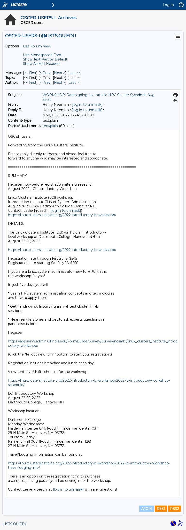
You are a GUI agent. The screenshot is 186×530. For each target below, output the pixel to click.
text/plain (50, 126)
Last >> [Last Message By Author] (75, 82)
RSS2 (174, 509)
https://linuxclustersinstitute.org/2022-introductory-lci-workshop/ (62, 215)
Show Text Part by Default (45, 59)
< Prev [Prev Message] (45, 73)
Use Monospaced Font (42, 55)
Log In (168, 5)
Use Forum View (37, 46)
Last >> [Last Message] (75, 73)
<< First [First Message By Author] (30, 82)
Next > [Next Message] (59, 73)
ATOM (146, 509)
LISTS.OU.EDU (15, 524)
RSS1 (161, 509)
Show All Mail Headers (41, 63)
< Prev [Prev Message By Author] (45, 82)
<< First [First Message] (30, 73)
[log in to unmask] (87, 104)
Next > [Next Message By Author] (59, 82)
